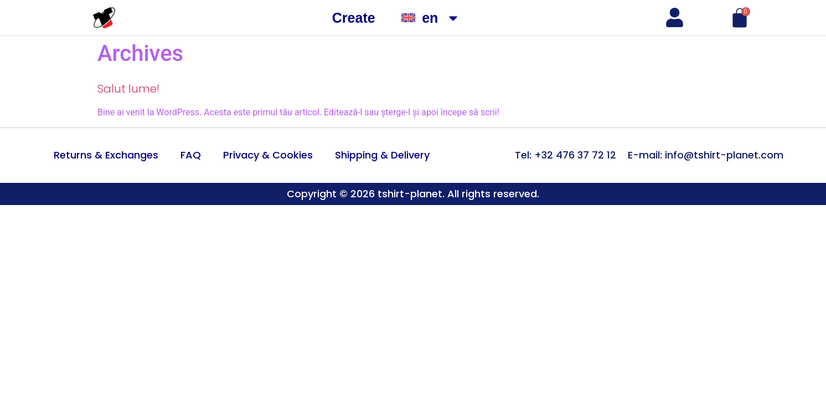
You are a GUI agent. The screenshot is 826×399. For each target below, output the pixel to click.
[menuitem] (431, 18)
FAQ (190, 155)
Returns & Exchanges (106, 155)
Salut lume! (128, 88)
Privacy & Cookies (268, 155)
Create (353, 17)
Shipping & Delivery (382, 155)
